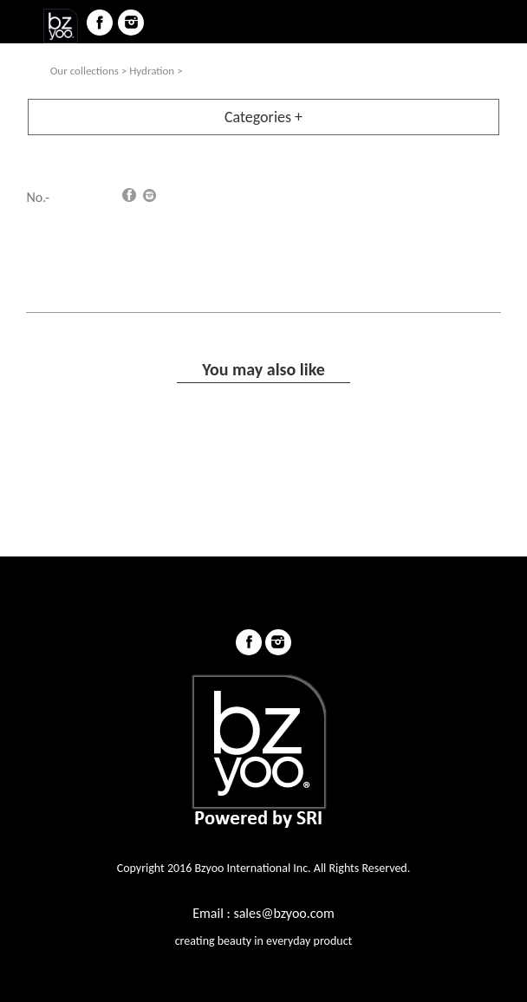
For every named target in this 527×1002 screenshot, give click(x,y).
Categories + (263, 117)
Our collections (84, 70)
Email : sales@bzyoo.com (263, 913)
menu (22, 22)
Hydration (151, 70)
